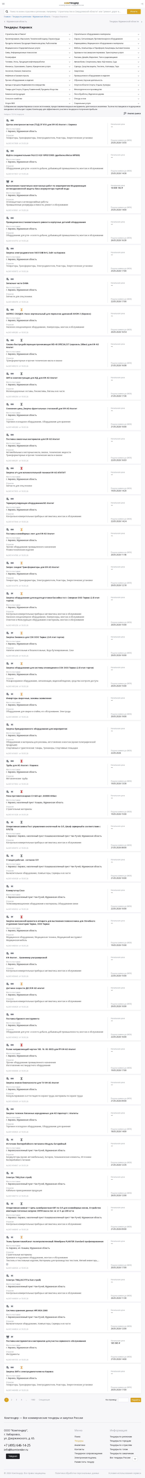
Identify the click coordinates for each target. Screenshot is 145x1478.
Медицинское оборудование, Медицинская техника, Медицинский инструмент (44, 937)
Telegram (12, 1456)
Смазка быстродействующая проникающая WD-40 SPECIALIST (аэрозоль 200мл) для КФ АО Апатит (52, 346)
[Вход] (142, 3)
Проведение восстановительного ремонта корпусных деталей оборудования (46, 222)
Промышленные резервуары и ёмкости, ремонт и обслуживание (37, 204)
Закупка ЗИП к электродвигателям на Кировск (29, 1371)
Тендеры (78, 1440)
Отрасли (10, 135)
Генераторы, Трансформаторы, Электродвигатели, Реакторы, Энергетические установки (49, 138)
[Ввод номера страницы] (123, 1400)
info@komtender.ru (16, 1449)
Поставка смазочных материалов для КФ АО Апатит (33, 439)
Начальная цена (118, 124)
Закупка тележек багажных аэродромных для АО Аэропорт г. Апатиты (42, 1113)
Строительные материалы (19, 809)
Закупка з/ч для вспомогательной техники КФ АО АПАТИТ (36, 472)
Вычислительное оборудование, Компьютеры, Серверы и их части (38, 873)
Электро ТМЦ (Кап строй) (19, 1177)
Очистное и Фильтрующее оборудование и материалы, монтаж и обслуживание (45, 619)
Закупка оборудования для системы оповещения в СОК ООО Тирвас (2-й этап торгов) (50, 667)
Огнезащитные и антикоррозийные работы (27, 202)
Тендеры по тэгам (119, 1449)
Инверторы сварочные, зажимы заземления (28, 698)
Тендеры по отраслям (121, 1445)
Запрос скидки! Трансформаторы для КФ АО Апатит (32, 567)
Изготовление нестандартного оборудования (28, 1065)
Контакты (79, 1449)
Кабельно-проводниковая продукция (24, 1190)
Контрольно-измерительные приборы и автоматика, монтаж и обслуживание (43, 516)
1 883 (33, 1399)
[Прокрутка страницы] (135, 1459)
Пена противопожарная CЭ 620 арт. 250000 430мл (31, 796)
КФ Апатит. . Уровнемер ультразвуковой (26, 957)
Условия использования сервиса (124, 1473)
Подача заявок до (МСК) (121, 140)
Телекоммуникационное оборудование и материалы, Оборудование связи (42, 903)
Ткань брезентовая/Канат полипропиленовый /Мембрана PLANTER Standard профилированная (54, 1241)
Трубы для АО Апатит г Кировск (22, 765)
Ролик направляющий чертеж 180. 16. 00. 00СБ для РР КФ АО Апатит (41, 1049)
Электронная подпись (85, 1457)
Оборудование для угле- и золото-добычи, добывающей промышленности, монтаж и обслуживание (54, 168)
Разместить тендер (84, 1461)
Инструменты (12, 1354)
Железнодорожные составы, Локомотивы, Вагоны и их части (35, 391)
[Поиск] (7, 11)
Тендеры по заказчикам (122, 1453)
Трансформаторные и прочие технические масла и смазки (34, 360)
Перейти (136, 1400)
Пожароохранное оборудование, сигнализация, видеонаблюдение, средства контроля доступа (52, 681)
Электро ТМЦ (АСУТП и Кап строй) (23, 1280)
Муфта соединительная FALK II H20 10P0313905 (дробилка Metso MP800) (43, 155)
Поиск (77, 1436)
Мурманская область (27, 131)
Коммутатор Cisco (15, 890)
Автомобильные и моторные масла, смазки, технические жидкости (38, 452)
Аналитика (79, 1445)
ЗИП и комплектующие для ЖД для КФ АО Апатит (32, 378)
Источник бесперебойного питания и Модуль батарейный (36, 1144)
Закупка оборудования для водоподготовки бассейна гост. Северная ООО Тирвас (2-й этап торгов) (52, 599)
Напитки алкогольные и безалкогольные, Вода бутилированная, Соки (40, 650)
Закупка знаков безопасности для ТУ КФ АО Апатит (32, 1082)
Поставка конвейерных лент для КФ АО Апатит (30, 533)
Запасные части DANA (17, 283)
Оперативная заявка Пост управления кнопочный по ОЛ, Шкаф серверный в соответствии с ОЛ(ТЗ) (53, 828)
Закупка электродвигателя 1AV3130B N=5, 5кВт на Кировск (35, 252)
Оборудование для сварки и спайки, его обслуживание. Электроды (38, 711)
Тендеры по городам (120, 1440)
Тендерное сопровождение (88, 1453)
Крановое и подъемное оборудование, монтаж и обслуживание (37, 1257)
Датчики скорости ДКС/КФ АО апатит (25, 988)
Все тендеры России (120, 1457)
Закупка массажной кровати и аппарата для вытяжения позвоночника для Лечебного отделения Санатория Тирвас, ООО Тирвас (50, 922)
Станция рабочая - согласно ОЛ (22, 860)
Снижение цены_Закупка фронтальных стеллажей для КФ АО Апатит (41, 408)
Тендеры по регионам (121, 1436)
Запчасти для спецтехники (19, 296)
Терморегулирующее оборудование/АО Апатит (30, 503)
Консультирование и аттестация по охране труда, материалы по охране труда (44, 1096)
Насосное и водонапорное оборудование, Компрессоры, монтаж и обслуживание (45, 327)
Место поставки (13, 129)
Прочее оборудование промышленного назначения (31, 547)
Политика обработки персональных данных (77, 1473)
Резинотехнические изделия (20, 549)
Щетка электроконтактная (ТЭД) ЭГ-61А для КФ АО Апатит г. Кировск (41, 124)
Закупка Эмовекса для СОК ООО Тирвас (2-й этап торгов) (35, 637)
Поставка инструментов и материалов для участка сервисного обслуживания (46, 1341)
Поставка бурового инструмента (22, 1018)
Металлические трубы (17, 778)
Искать (133, 11)
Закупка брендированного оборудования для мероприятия (36, 729)
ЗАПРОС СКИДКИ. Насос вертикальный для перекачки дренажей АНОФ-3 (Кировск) (48, 314)
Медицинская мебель (16, 940)
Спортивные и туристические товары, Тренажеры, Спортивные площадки (42, 748)
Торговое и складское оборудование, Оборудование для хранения (38, 421)
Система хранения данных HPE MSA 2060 (26, 1310)
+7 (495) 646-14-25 (17, 1445)
